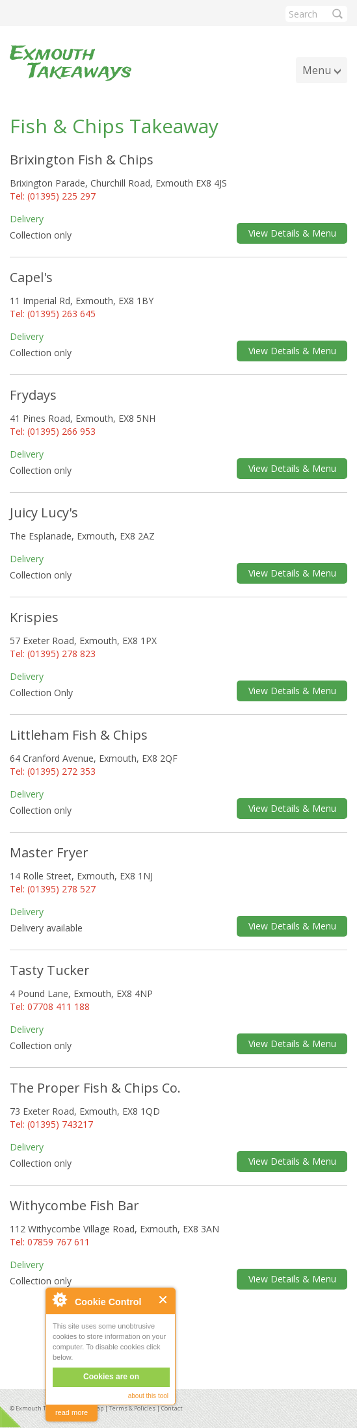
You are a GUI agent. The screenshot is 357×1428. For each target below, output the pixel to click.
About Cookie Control (59, 1299)
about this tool (148, 1395)
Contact (172, 1408)
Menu (316, 70)
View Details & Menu (292, 233)
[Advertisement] (179, 1343)
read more (71, 1412)
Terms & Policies (132, 1408)
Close (163, 1299)
